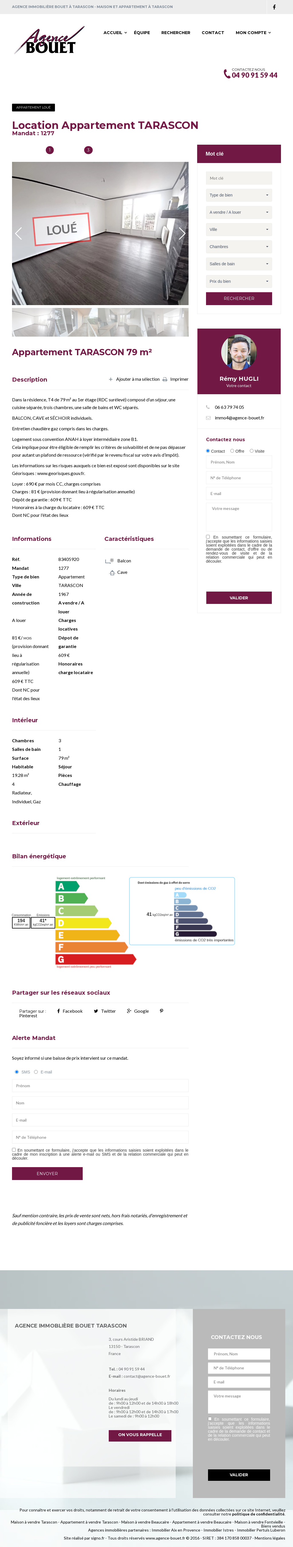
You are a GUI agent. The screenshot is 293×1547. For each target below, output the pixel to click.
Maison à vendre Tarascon (34, 1521)
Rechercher (175, 32)
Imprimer (176, 379)
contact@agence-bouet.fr (147, 1376)
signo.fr (97, 1538)
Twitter (105, 1011)
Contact (213, 32)
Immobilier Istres (218, 1530)
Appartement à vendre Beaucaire (201, 1521)
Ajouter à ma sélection (134, 379)
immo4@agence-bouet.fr (239, 417)
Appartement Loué (33, 107)
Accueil (113, 32)
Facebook (70, 1011)
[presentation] (249, 577)
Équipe (142, 32)
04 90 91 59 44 (131, 1369)
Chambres (68, 150)
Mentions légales (270, 1538)
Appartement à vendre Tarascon (89, 1521)
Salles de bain (27, 150)
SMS (25, 1072)
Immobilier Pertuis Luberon (261, 1530)
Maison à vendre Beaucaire (145, 1521)
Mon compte (251, 32)
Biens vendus (273, 1526)
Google (138, 1011)
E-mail (46, 1072)
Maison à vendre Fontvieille (259, 1521)
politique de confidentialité (258, 1513)
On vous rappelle (140, 1434)
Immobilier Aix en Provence (176, 1530)
